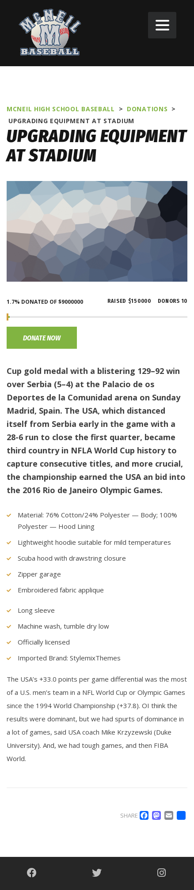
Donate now (42, 338)
